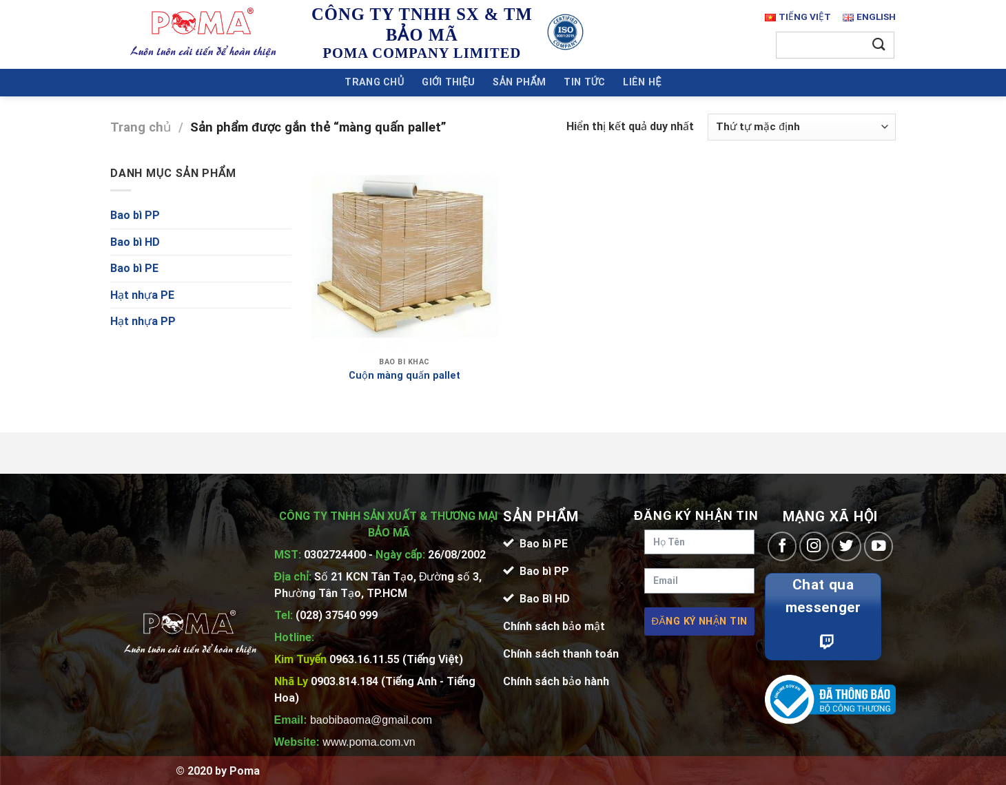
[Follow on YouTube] (879, 546)
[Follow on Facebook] (782, 546)
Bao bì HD (135, 242)
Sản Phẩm (519, 82)
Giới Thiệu (448, 82)
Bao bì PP (135, 215)
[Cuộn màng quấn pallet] (404, 257)
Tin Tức (584, 82)
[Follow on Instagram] (814, 546)
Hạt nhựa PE (142, 295)
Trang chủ (374, 82)
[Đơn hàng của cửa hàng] (802, 127)
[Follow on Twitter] (846, 546)
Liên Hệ (642, 82)
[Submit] (879, 45)
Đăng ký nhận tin (700, 621)
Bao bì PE (134, 268)
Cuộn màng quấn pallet (404, 375)
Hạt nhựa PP (143, 321)
